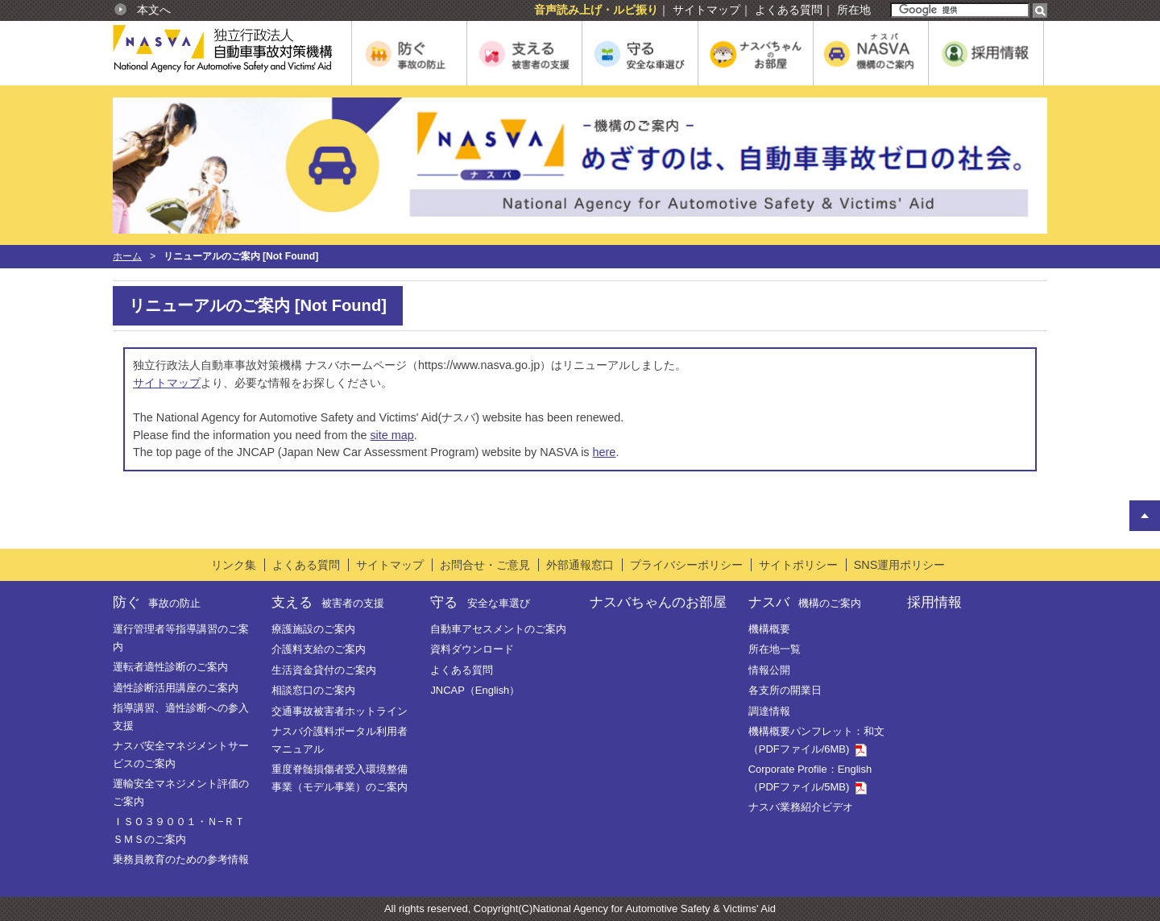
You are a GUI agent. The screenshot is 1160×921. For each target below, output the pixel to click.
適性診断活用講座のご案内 (175, 688)
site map (391, 435)
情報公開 (769, 670)
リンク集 (233, 564)
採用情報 (934, 602)
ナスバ (804, 602)
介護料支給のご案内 (318, 649)
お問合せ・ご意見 (485, 564)
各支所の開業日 (785, 690)
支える (327, 602)
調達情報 (769, 711)
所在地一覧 (774, 649)
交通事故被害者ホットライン (339, 711)
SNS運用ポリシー (900, 564)
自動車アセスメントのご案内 (498, 629)
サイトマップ (706, 9)
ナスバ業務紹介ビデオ (800, 807)
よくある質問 (788, 9)
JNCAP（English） (475, 690)
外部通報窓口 (580, 564)
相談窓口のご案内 (313, 690)
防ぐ (157, 602)
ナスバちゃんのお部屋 (658, 602)
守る (479, 602)
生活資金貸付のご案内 (323, 670)
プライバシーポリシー (686, 564)
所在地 (854, 9)
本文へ (154, 9)
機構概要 (769, 629)
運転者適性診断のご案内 (170, 667)
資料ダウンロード (472, 649)
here (604, 452)
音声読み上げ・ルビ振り (596, 9)
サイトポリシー (798, 564)
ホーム (127, 256)
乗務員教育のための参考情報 (181, 859)
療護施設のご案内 (313, 629)
